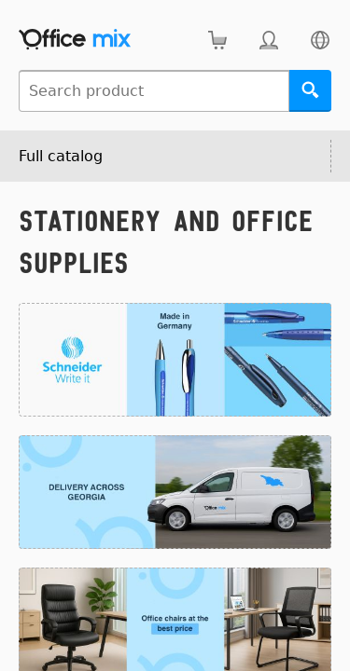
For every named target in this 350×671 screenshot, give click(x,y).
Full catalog (61, 156)
